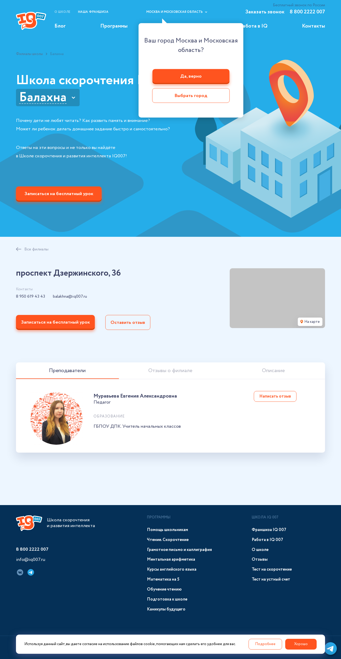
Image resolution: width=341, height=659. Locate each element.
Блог (60, 26)
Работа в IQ (253, 26)
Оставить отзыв (128, 322)
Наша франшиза (93, 12)
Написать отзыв (275, 396)
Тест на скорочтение (272, 569)
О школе (62, 12)
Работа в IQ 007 (267, 540)
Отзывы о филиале (170, 370)
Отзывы (260, 559)
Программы (114, 26)
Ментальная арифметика (171, 559)
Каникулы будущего (166, 609)
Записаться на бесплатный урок (58, 193)
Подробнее (265, 644)
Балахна (43, 97)
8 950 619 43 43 (30, 296)
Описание (273, 370)
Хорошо (301, 644)
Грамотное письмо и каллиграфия (179, 550)
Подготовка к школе (167, 599)
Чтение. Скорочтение (168, 540)
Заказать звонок (264, 12)
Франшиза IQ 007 (269, 530)
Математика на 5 (163, 579)
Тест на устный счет (271, 579)
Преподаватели (67, 370)
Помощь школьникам (167, 530)
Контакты (313, 26)
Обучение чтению (164, 589)
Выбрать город (190, 96)
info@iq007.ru (30, 560)
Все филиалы (36, 249)
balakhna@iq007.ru (70, 296)
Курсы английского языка (171, 569)
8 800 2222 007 (307, 12)
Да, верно (191, 76)
